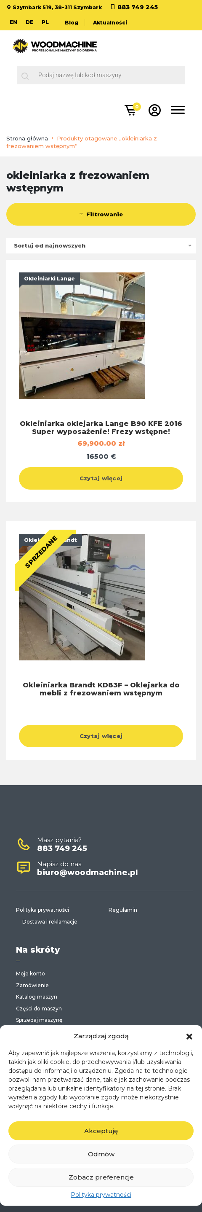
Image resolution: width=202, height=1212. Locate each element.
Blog (71, 22)
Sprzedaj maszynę (39, 1020)
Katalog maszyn (36, 997)
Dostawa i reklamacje (49, 921)
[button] (189, 1036)
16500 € (101, 456)
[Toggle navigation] (178, 111)
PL (45, 22)
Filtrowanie (101, 214)
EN (13, 22)
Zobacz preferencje (101, 1177)
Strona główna (27, 138)
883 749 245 (137, 7)
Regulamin (123, 910)
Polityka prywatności (101, 1195)
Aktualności (110, 22)
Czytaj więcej (101, 478)
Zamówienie (32, 985)
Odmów (101, 1154)
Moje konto (30, 973)
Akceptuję (101, 1131)
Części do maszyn (39, 1008)
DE (29, 22)
